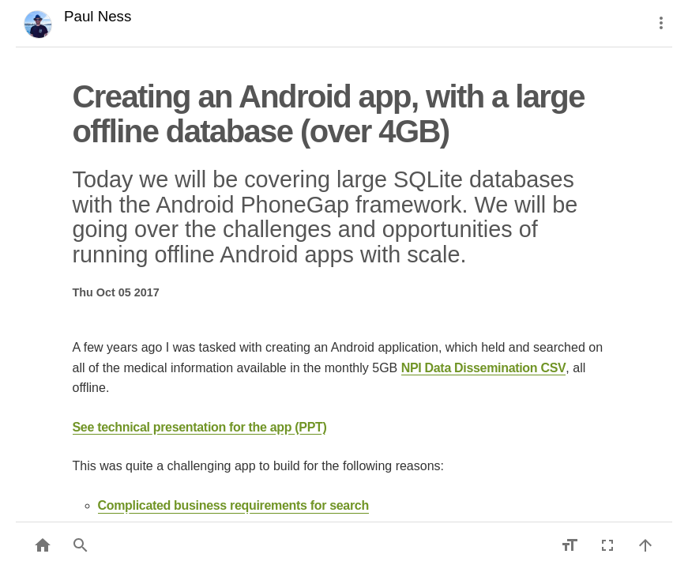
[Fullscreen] (607, 545)
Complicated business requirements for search (233, 505)
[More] (661, 23)
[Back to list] (43, 545)
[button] (81, 545)
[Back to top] (645, 545)
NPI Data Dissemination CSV (483, 368)
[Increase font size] (569, 545)
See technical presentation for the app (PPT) (200, 427)
